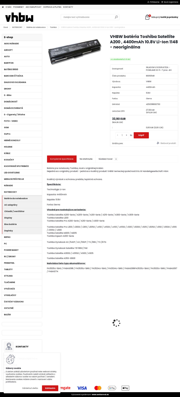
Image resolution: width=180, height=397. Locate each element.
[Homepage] (3, 7)
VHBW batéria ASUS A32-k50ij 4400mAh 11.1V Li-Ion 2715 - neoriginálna (61, 316)
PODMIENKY (18, 7)
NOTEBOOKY (17, 27)
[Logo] (19, 17)
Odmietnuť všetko (30, 388)
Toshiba (53, 27)
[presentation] (48, 318)
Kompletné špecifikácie (61, 159)
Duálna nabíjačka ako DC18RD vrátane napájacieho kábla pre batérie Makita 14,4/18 (93, 322)
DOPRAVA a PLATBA (52, 7)
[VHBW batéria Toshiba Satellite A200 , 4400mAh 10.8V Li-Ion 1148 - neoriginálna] (74, 52)
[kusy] (121, 135)
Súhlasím (50, 388)
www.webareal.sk (100, 394)
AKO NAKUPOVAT (33, 7)
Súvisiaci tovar (108, 159)
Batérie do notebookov (36, 27)
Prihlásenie (154, 2)
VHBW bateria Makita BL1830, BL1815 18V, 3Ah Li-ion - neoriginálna (129, 322)
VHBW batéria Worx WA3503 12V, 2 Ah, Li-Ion (162, 321)
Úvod (6, 27)
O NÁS (8, 7)
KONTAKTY (68, 7)
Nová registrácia (171, 2)
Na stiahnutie (86, 159)
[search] (116, 18)
